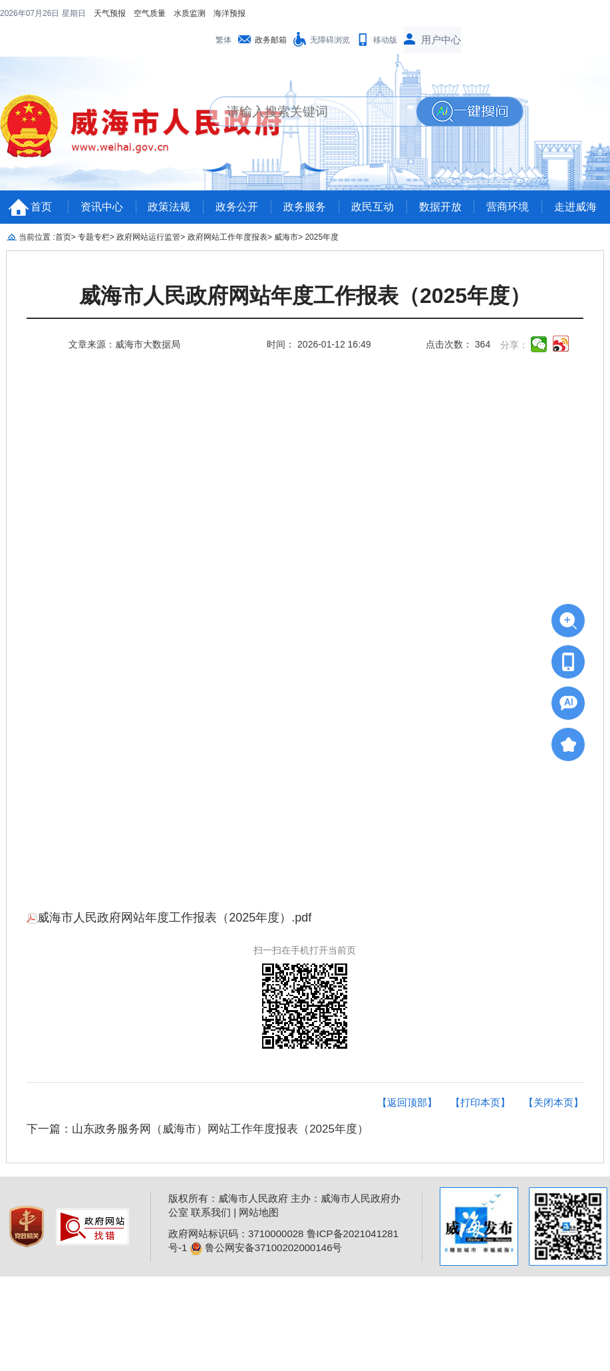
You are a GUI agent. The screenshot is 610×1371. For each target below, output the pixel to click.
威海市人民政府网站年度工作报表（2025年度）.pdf (169, 917)
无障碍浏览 (330, 40)
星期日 (74, 13)
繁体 (223, 40)
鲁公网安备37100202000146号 (266, 1247)
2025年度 (322, 237)
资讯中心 (101, 206)
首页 (41, 206)
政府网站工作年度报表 (227, 237)
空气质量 (150, 13)
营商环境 (507, 206)
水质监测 (190, 13)
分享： (514, 345)
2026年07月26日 (31, 13)
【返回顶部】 (407, 1102)
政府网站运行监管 (148, 237)
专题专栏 (94, 237)
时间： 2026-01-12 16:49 (319, 344)
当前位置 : (37, 237)
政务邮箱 (271, 40)
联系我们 (211, 1212)
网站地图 (259, 1212)
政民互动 (372, 206)
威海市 (286, 237)
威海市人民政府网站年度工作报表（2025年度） (305, 296)
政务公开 (237, 206)
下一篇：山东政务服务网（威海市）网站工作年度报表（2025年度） (198, 1129)
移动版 (385, 40)
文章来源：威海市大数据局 (124, 344)
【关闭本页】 (553, 1102)
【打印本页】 (480, 1102)
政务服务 (304, 206)
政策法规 (169, 206)
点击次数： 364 (458, 344)
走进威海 (575, 206)
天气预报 (110, 13)
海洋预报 (229, 13)
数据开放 (440, 206)
